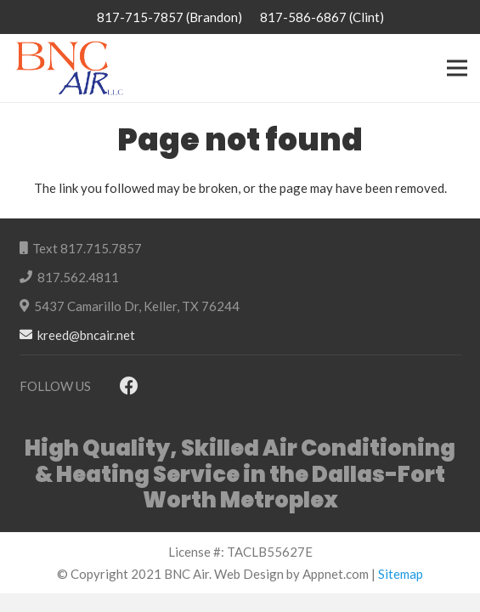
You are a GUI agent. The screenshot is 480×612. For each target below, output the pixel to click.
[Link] (69, 68)
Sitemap (400, 573)
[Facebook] (129, 386)
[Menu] (457, 68)
